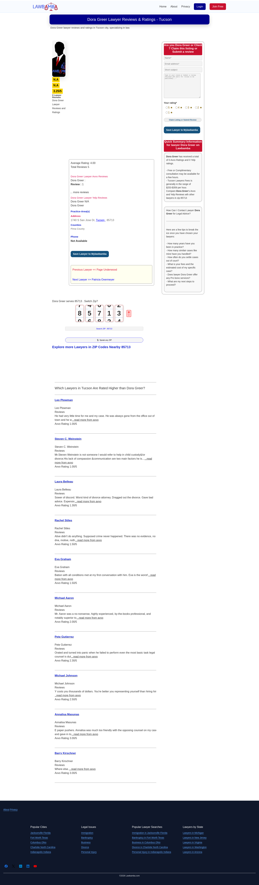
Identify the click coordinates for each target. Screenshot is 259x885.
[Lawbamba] (45, 6)
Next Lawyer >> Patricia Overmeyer (93, 279)
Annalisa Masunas (67, 714)
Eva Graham (63, 559)
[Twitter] (13, 866)
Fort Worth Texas (39, 837)
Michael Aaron (64, 598)
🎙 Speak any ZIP (104, 340)
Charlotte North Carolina (42, 847)
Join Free (217, 6)
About (173, 6)
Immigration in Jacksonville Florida (149, 833)
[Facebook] (6, 866)
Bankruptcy (87, 837)
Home (162, 6)
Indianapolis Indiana (40, 852)
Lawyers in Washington (195, 847)
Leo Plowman (64, 400)
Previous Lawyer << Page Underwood (95, 269)
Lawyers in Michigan (193, 833)
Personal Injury (89, 852)
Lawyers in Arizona (192, 852)
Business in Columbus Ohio (146, 842)
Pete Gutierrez (64, 636)
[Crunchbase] (20, 866)
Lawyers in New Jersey (195, 837)
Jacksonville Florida (40, 833)
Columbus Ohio (38, 842)
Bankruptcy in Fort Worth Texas (148, 837)
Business (86, 842)
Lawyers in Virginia (192, 842)
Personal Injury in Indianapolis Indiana (151, 852)
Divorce (85, 847)
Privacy (185, 6)
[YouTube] (35, 866)
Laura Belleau (64, 481)
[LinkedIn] (28, 866)
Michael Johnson (66, 675)
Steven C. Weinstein (68, 438)
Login (200, 6)
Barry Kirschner (65, 753)
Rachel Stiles (63, 520)
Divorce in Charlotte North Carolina (150, 847)
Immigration (87, 833)
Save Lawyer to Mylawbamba (90, 254)
